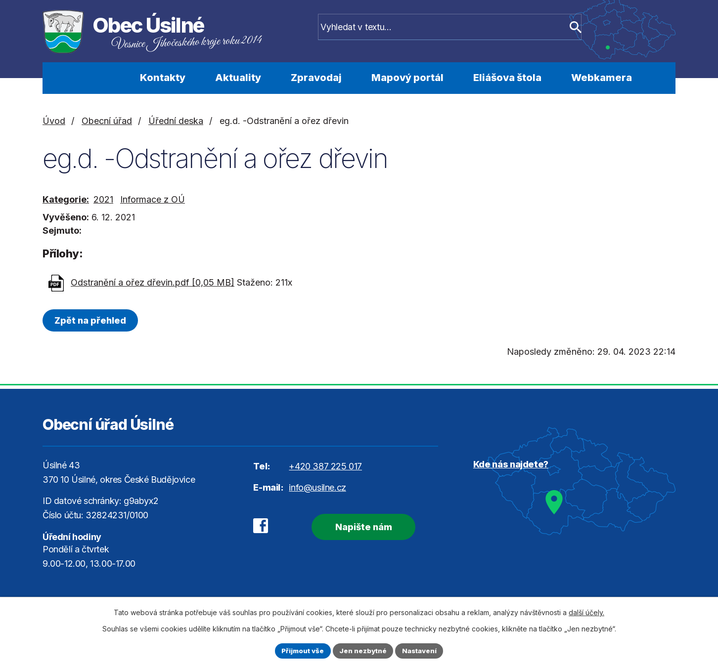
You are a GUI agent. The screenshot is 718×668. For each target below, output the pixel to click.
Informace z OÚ (152, 199)
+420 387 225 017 (325, 466)
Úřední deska (175, 121)
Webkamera (601, 78)
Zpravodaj (316, 78)
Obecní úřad (107, 121)
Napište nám (357, 526)
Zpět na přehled (92, 320)
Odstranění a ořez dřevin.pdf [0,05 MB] (152, 282)
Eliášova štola (507, 78)
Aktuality (238, 78)
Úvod (98, 78)
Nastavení (422, 650)
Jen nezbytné (363, 650)
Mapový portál (407, 78)
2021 (103, 199)
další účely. (586, 611)
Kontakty (162, 78)
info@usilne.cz (317, 487)
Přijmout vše (300, 650)
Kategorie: (66, 199)
